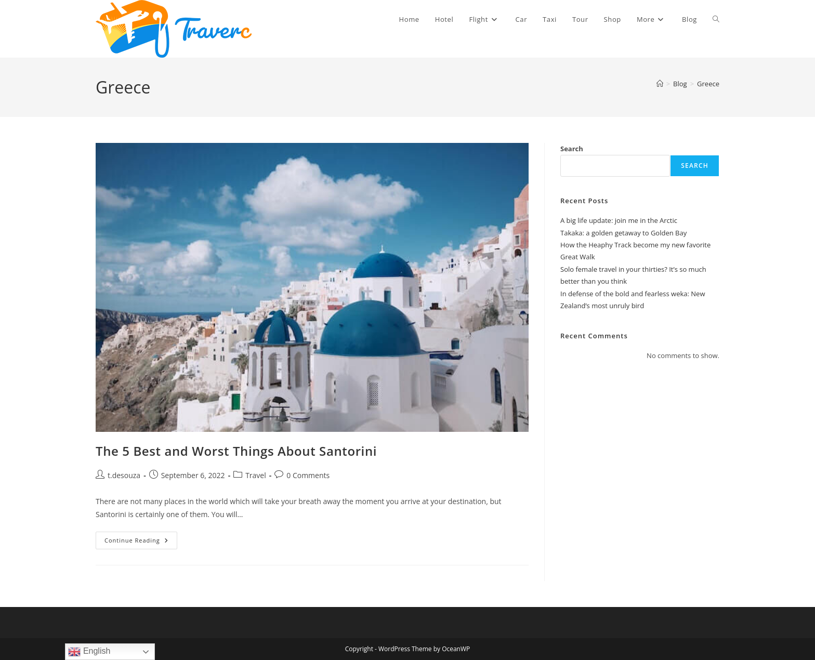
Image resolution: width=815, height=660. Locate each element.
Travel (255, 475)
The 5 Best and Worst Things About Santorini (236, 450)
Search (571, 148)
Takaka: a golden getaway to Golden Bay (623, 232)
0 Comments (308, 475)
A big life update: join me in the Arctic (618, 220)
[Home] (659, 83)
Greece (708, 83)
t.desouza (124, 475)
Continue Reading (140, 542)
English (89, 651)
